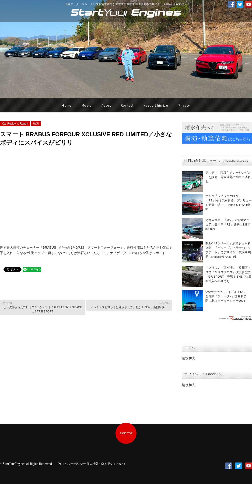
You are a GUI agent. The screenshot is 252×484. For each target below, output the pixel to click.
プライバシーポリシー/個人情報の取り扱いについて (91, 464)
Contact (127, 105)
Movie (86, 105)
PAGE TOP (126, 433)
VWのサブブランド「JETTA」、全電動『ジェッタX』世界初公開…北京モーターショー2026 (227, 296)
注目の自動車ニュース (216, 161)
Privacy (184, 105)
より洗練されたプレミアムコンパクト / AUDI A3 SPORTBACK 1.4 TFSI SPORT (42, 307)
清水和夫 (188, 358)
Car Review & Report (15, 123)
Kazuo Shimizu (156, 105)
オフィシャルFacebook (203, 374)
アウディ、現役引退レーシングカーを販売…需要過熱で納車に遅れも (228, 177)
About (106, 105)
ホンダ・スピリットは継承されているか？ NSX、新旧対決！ (129, 305)
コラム (189, 347)
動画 (36, 123)
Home (67, 105)
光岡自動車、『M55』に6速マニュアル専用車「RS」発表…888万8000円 (228, 225)
